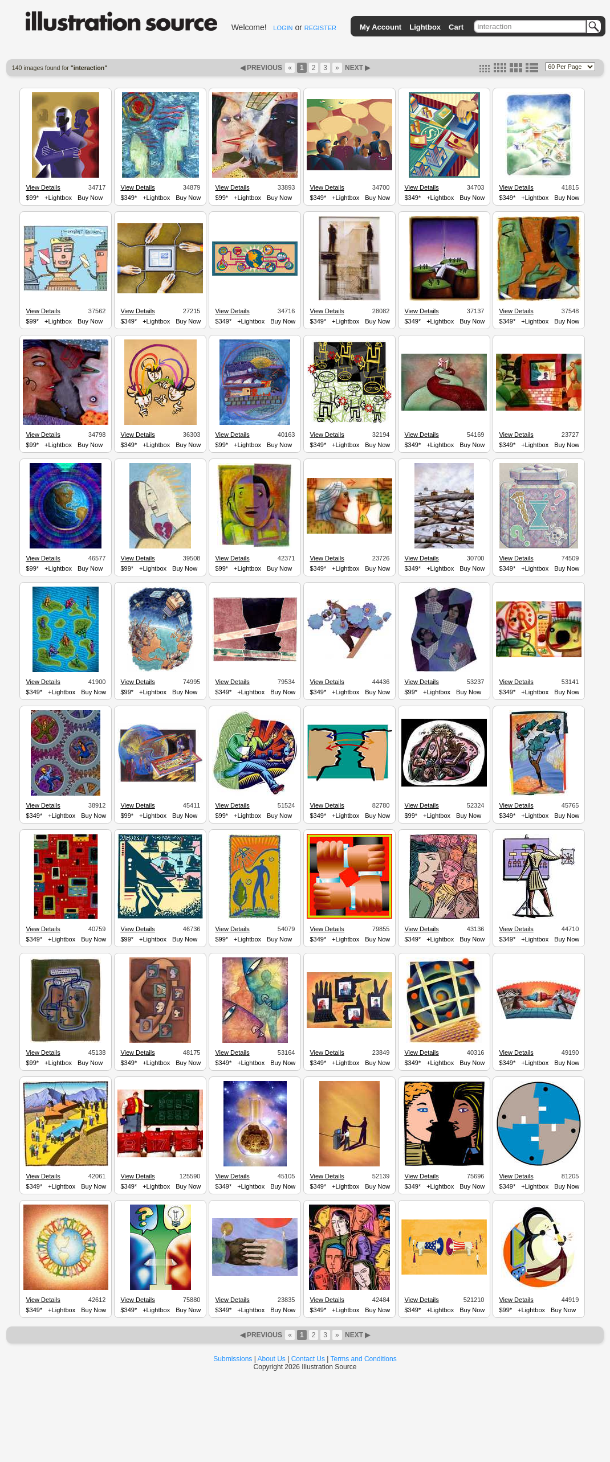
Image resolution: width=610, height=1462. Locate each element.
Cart (456, 27)
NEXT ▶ (357, 68)
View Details (43, 187)
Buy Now (90, 197)
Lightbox (425, 27)
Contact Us (308, 1359)
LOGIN (282, 27)
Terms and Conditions (364, 1359)
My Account (380, 27)
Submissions (232, 1359)
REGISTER (320, 27)
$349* (128, 197)
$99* (32, 197)
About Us (272, 1359)
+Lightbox (58, 197)
